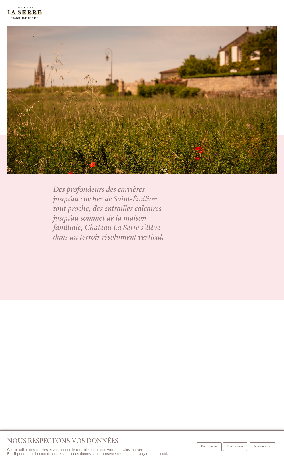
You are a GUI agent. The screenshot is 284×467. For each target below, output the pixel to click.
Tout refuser (235, 446)
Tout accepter (209, 446)
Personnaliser (262, 446)
